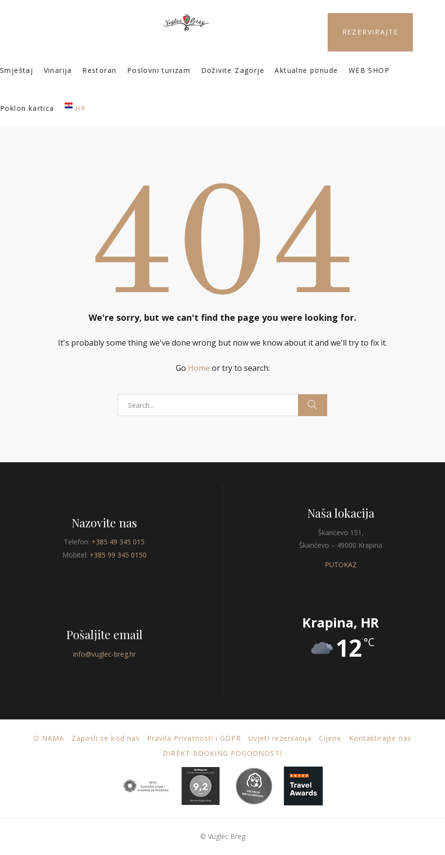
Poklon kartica (27, 108)
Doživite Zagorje (232, 70)
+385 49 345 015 (118, 541)
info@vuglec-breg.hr (104, 654)
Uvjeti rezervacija (280, 738)
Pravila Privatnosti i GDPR (194, 738)
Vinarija (58, 70)
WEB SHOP (369, 70)
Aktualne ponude (306, 70)
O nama (49, 738)
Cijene (330, 738)
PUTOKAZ (341, 564)
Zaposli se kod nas (106, 738)
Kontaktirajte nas (380, 738)
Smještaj (16, 70)
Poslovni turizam (158, 70)
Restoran (99, 70)
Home (199, 368)
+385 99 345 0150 (118, 554)
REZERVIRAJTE (370, 31)
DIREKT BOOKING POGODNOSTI (222, 753)
